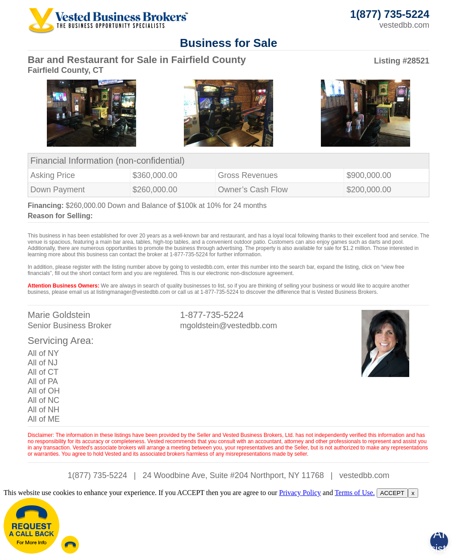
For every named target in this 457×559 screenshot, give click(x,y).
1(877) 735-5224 (97, 475)
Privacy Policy (300, 492)
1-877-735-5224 (211, 315)
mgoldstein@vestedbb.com (228, 325)
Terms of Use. (355, 492)
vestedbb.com (404, 25)
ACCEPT (392, 493)
